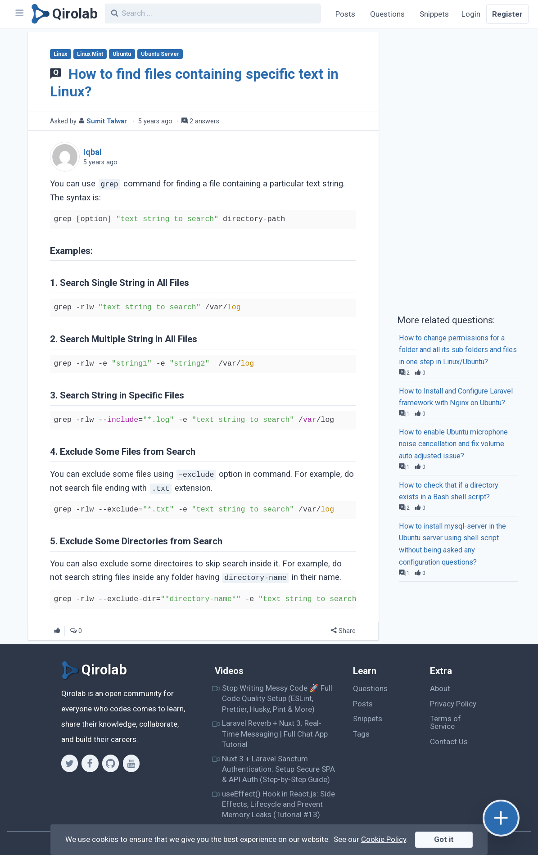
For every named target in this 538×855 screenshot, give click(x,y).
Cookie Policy (383, 839)
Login (470, 13)
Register (507, 13)
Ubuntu (122, 54)
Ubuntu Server (160, 54)
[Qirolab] (63, 14)
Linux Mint (90, 54)
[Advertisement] (458, 170)
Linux (60, 54)
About (440, 688)
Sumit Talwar (106, 121)
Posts (345, 13)
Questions (387, 13)
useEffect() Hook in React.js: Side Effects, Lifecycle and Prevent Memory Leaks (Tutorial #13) (278, 804)
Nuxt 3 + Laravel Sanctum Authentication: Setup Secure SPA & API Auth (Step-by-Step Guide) (278, 769)
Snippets (434, 13)
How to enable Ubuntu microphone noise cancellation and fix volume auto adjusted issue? (453, 444)
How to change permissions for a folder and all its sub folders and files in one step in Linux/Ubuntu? (458, 350)
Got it (444, 839)
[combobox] (213, 13)
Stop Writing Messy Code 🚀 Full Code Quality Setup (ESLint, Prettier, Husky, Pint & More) (277, 698)
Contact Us (449, 741)
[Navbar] (18, 14)
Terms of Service (445, 722)
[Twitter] (69, 763)
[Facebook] (89, 763)
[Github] (110, 763)
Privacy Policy (453, 703)
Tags (361, 733)
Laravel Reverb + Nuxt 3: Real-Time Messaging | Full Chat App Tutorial (275, 734)
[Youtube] (131, 763)
